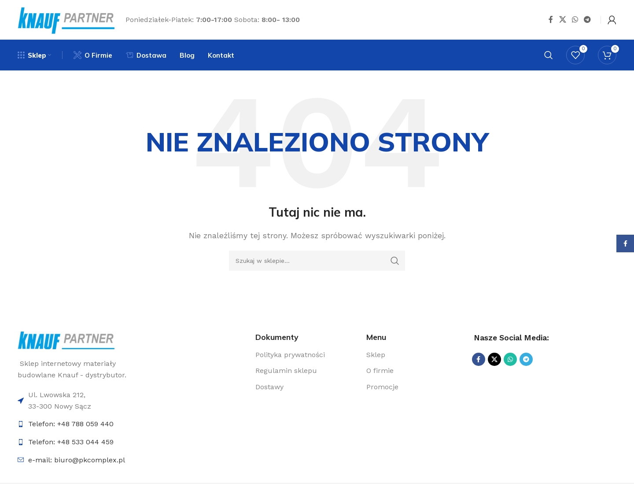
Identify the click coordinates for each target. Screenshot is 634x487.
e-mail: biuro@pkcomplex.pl (76, 460)
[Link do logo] (67, 340)
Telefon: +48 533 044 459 (71, 442)
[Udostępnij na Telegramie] (587, 19)
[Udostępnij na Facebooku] (551, 19)
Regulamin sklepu (286, 370)
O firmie (380, 370)
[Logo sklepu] (67, 19)
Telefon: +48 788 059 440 (71, 424)
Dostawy (269, 387)
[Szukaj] (548, 55)
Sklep (375, 354)
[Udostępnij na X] (562, 19)
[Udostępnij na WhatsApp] (575, 19)
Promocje (382, 387)
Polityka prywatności (290, 354)
